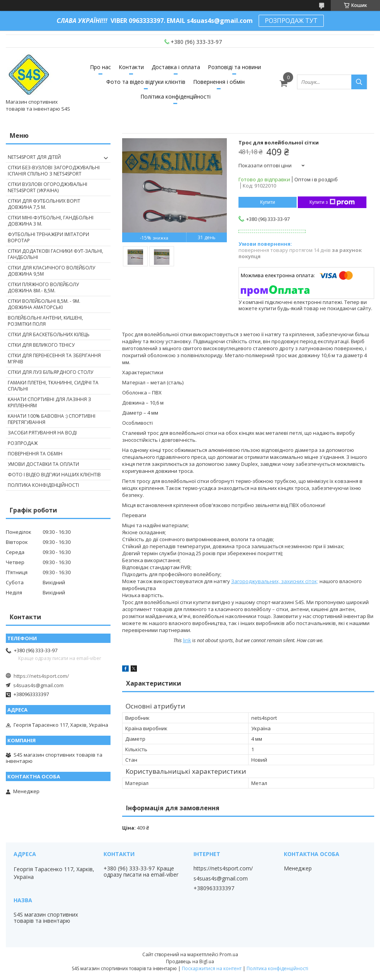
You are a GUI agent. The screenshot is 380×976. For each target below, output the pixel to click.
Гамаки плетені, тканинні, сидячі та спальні (53, 385)
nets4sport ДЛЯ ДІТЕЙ (34, 157)
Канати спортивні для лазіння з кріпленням (49, 402)
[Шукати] (359, 82)
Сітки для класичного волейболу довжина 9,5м (51, 270)
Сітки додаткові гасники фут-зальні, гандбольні (55, 254)
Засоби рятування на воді (42, 432)
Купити (267, 202)
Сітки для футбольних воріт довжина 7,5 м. (44, 204)
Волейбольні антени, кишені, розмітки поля (45, 320)
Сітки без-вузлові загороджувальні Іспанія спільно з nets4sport (54, 170)
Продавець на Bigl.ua (190, 961)
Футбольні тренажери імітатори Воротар (48, 237)
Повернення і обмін (219, 81)
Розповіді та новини (234, 67)
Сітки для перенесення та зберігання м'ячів (54, 358)
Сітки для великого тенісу (41, 345)
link (187, 640)
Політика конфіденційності (175, 96)
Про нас (100, 67)
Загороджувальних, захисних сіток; (274, 581)
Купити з (332, 202)
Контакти (131, 67)
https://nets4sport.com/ (41, 676)
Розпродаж (23, 443)
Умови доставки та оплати (43, 464)
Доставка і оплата (176, 67)
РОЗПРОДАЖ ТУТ (291, 20)
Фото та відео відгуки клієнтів (145, 81)
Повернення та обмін (35, 453)
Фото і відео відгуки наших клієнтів (54, 474)
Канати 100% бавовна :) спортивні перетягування (51, 419)
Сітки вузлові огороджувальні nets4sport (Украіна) (47, 187)
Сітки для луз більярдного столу (50, 372)
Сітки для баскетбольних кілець (49, 334)
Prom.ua (228, 954)
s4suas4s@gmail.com (38, 685)
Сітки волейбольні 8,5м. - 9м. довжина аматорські (44, 304)
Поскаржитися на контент (212, 968)
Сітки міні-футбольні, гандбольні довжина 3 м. (50, 220)
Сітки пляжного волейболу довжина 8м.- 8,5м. (43, 287)
